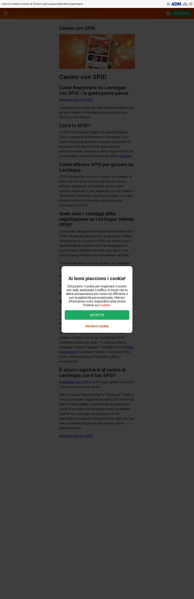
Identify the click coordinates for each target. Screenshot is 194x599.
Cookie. (105, 305)
